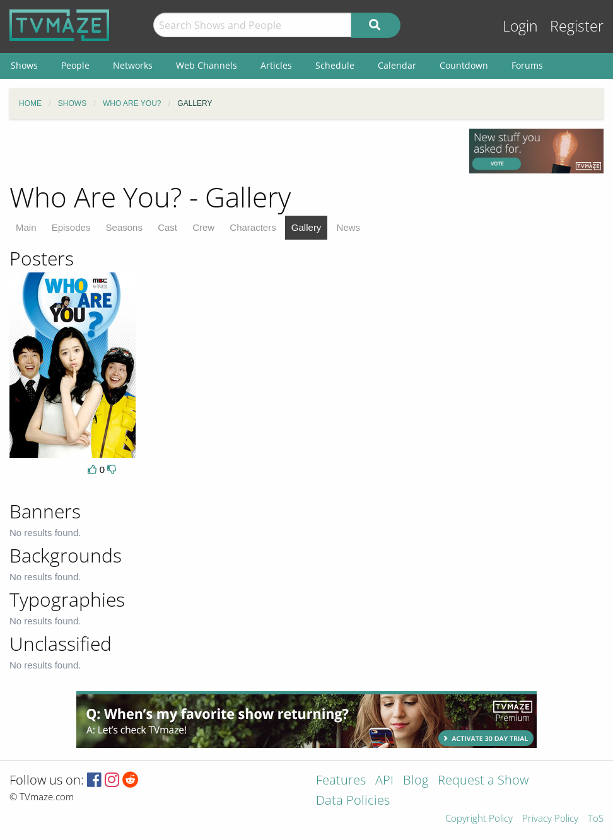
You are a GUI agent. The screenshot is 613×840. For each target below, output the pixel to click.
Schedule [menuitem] (334, 65)
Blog (415, 781)
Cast (167, 227)
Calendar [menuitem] (397, 65)
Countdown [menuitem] (464, 65)
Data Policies (353, 801)
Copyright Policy (479, 819)
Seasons (124, 227)
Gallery (306, 227)
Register (577, 26)
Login (520, 26)
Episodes (71, 227)
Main (26, 227)
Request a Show (483, 781)
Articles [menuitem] (276, 65)
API (384, 781)
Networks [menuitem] (133, 65)
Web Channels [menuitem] (206, 65)
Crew (203, 227)
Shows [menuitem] (24, 65)
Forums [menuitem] (527, 65)
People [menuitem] (75, 65)
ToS (596, 819)
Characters (253, 227)
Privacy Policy (550, 819)
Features (341, 781)
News (349, 227)
